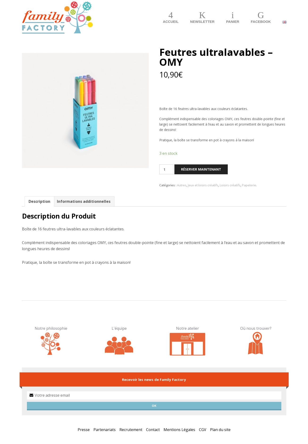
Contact (153, 429)
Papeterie (249, 185)
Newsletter (202, 22)
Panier (232, 22)
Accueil (171, 22)
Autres (181, 185)
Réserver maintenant (201, 169)
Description (39, 201)
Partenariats (104, 429)
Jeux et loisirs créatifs (203, 185)
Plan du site (220, 429)
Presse (84, 429)
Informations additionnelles (83, 201)
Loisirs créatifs (230, 185)
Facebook (261, 22)
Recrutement (130, 429)
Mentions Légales (179, 429)
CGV (202, 429)
